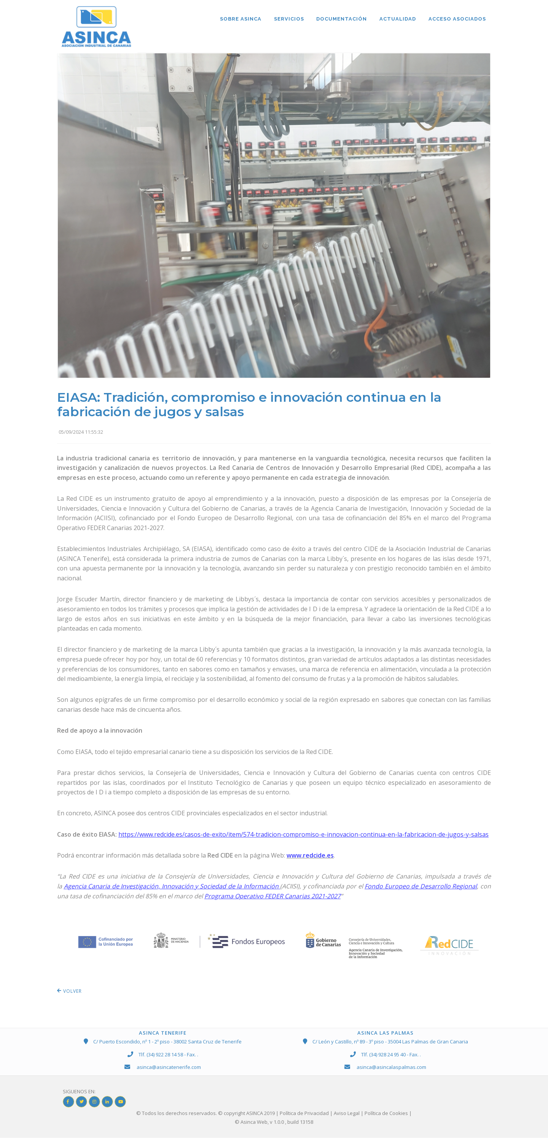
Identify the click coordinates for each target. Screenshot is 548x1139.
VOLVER (69, 992)
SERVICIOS (287, 19)
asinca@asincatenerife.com (169, 1067)
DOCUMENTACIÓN (340, 19)
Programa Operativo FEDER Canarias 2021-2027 (272, 897)
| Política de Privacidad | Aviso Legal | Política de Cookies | (344, 1113)
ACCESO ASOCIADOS (457, 19)
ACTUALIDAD (397, 19)
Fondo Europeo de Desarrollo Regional (421, 887)
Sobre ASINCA (238, 19)
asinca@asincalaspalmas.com (391, 1067)
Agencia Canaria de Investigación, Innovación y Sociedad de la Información (171, 887)
